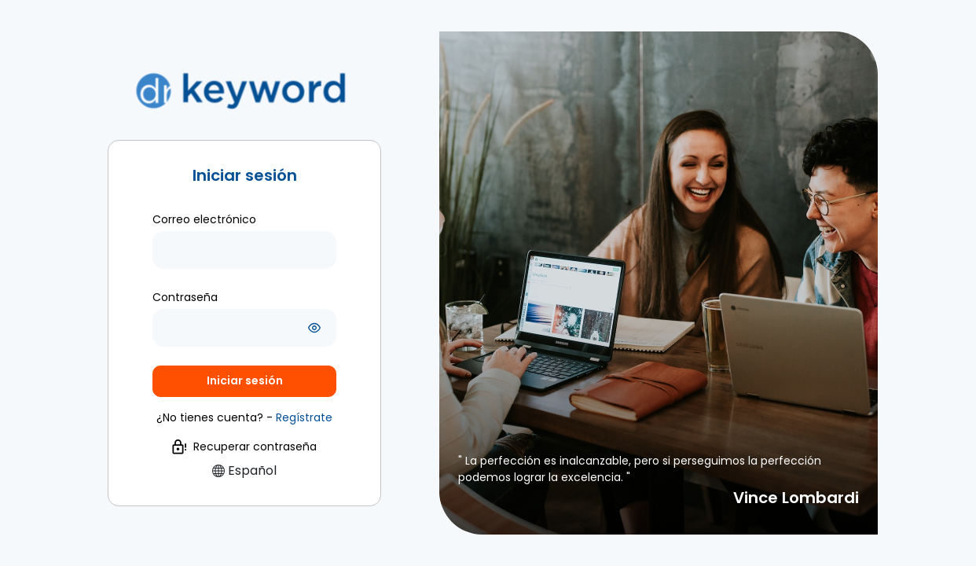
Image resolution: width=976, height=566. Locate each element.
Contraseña (185, 297)
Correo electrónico (204, 219)
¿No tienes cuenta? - (244, 417)
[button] (304, 417)
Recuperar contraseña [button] (244, 446)
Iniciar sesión (245, 380)
